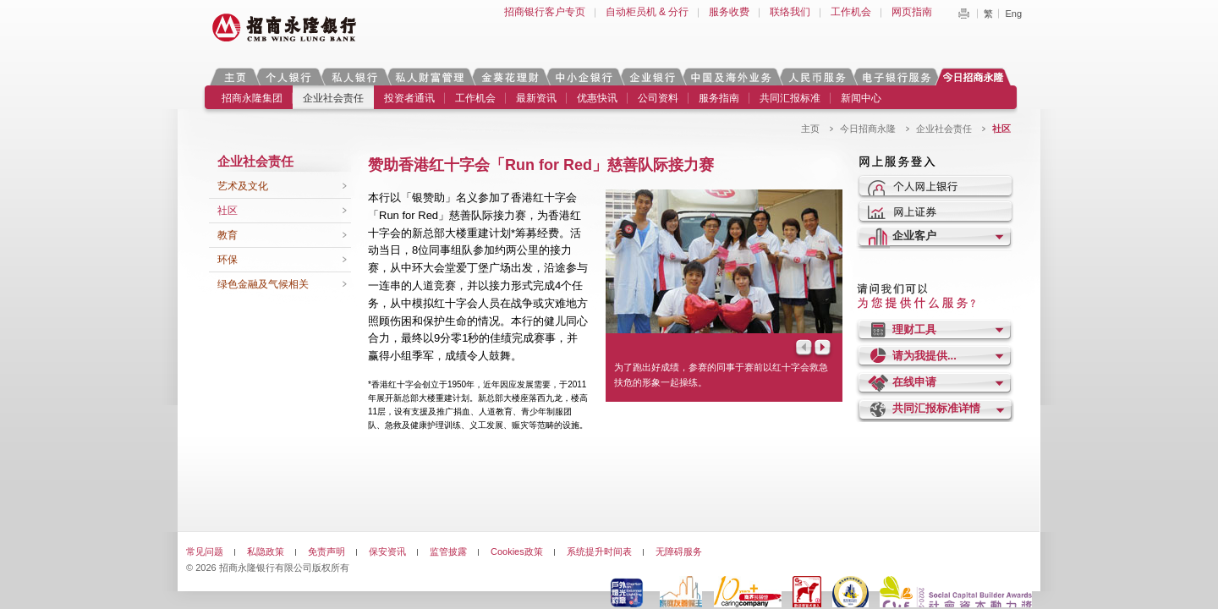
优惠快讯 (597, 98)
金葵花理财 (509, 76)
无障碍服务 (679, 551)
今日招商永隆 (976, 76)
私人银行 (354, 76)
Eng (1013, 13)
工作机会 (851, 12)
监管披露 (448, 551)
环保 (227, 260)
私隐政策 (265, 551)
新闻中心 (861, 98)
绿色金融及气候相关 (263, 284)
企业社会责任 (333, 98)
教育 (227, 235)
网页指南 (912, 12)
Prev (803, 348)
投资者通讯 (409, 98)
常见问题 (204, 551)
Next (824, 348)
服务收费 (729, 12)
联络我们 (790, 12)
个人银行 (289, 76)
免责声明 (326, 551)
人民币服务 (816, 76)
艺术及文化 (242, 186)
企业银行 (652, 76)
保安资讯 (387, 551)
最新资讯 (536, 98)
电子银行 (895, 76)
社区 (227, 211)
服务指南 (719, 98)
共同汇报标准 (790, 98)
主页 (235, 76)
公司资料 (658, 98)
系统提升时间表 (599, 551)
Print (963, 13)
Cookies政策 (517, 551)
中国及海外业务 (730, 76)
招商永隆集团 (252, 98)
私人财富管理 (429, 76)
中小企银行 (583, 76)
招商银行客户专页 (544, 12)
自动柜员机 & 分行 (647, 12)
